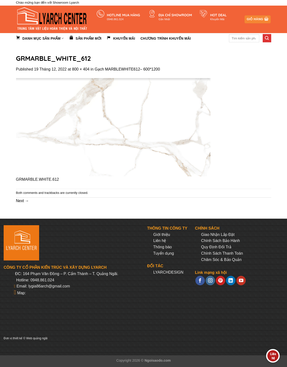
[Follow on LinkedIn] (230, 280)
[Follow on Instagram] (210, 280)
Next (22, 201)
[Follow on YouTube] (241, 280)
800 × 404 (81, 69)
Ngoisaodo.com (158, 360)
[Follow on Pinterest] (220, 280)
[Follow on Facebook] (200, 280)
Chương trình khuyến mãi (165, 38)
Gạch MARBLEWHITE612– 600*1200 (127, 69)
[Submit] (267, 38)
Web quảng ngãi (37, 338)
